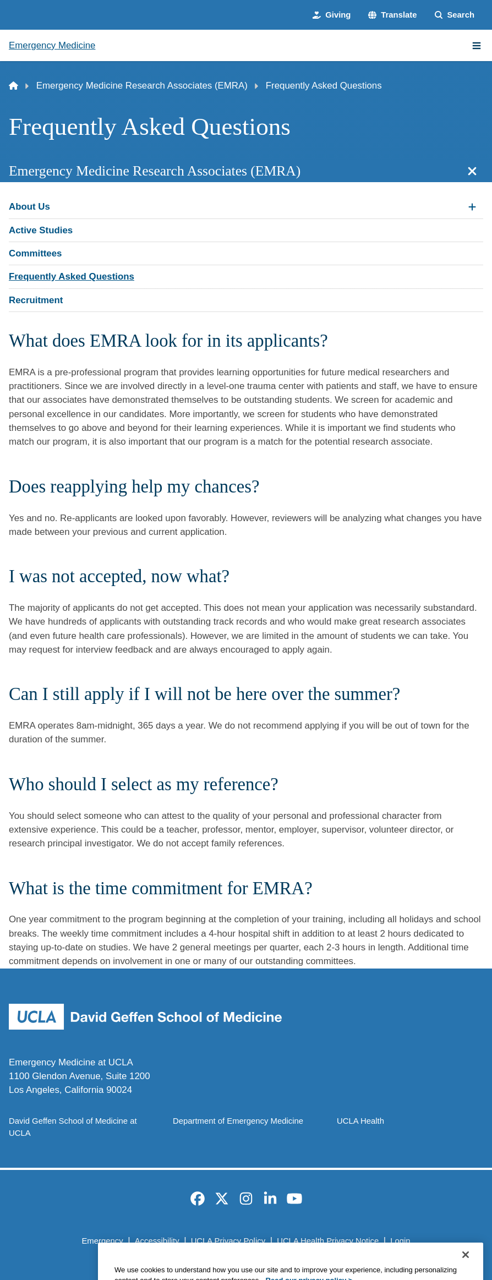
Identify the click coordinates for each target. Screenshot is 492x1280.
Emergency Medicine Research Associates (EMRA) (142, 85)
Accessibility (157, 1241)
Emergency (102, 1241)
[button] (392, 14)
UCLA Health (360, 1121)
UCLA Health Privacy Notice (328, 1241)
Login (400, 1241)
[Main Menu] (476, 45)
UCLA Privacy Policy (228, 1241)
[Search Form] (454, 14)
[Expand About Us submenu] (472, 207)
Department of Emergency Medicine (238, 1121)
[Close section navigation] (472, 171)
